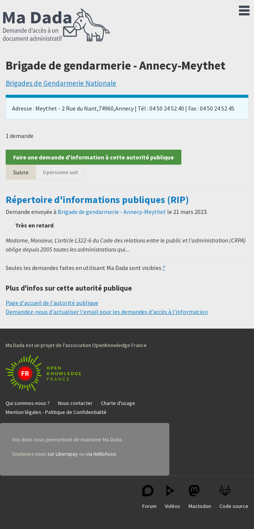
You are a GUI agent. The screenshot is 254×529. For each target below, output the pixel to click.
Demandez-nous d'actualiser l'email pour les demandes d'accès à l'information (107, 311)
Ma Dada (56, 25)
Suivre (21, 172)
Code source (233, 497)
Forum (149, 497)
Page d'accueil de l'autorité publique (52, 302)
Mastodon (200, 497)
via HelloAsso (101, 453)
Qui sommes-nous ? (28, 403)
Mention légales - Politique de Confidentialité (56, 412)
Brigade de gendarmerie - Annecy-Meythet (112, 211)
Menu (244, 9)
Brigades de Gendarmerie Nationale (61, 83)
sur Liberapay (62, 453)
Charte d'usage (118, 403)
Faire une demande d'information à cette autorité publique (93, 157)
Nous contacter (75, 403)
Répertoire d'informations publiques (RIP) (97, 200)
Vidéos (172, 497)
